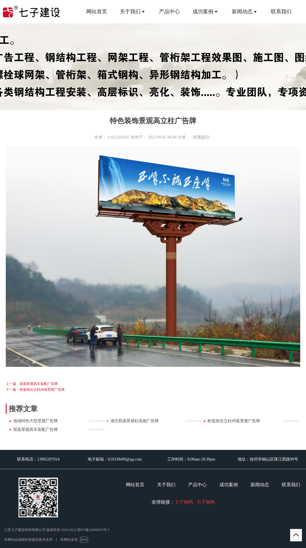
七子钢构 (184, 502)
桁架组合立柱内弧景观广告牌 (234, 421)
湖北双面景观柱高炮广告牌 (134, 421)
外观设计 (201, 137)
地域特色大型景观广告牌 (35, 421)
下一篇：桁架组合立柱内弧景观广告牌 (35, 390)
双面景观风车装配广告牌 (35, 429)
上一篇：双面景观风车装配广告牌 (32, 384)
